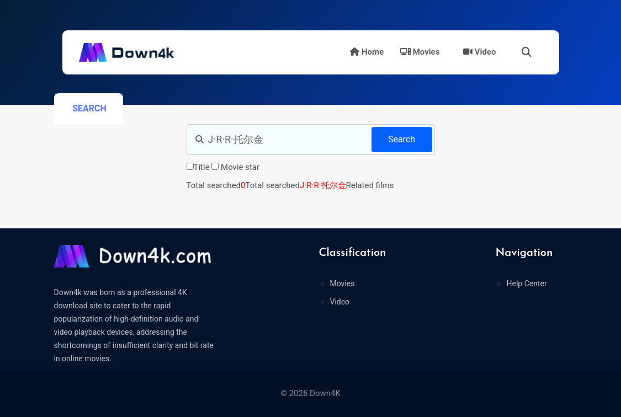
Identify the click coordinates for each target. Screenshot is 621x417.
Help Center (526, 283)
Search (401, 139)
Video (479, 52)
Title (202, 167)
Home (367, 52)
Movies (419, 52)
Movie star (240, 167)
